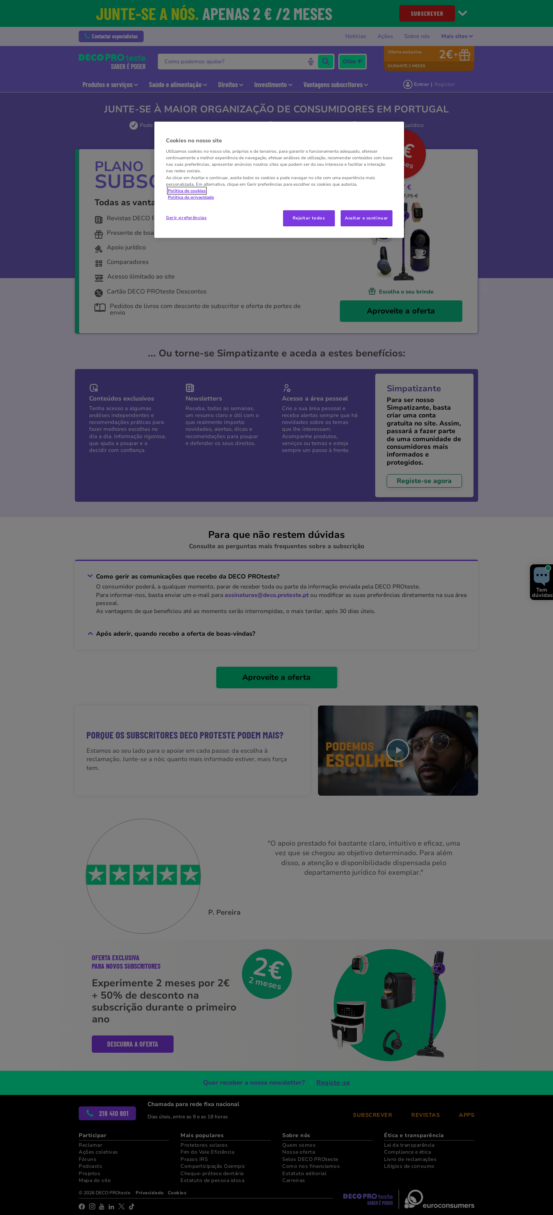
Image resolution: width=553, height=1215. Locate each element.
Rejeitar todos (309, 218)
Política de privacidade (191, 197)
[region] (279, 180)
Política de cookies (187, 191)
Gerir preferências (186, 217)
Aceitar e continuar (366, 218)
